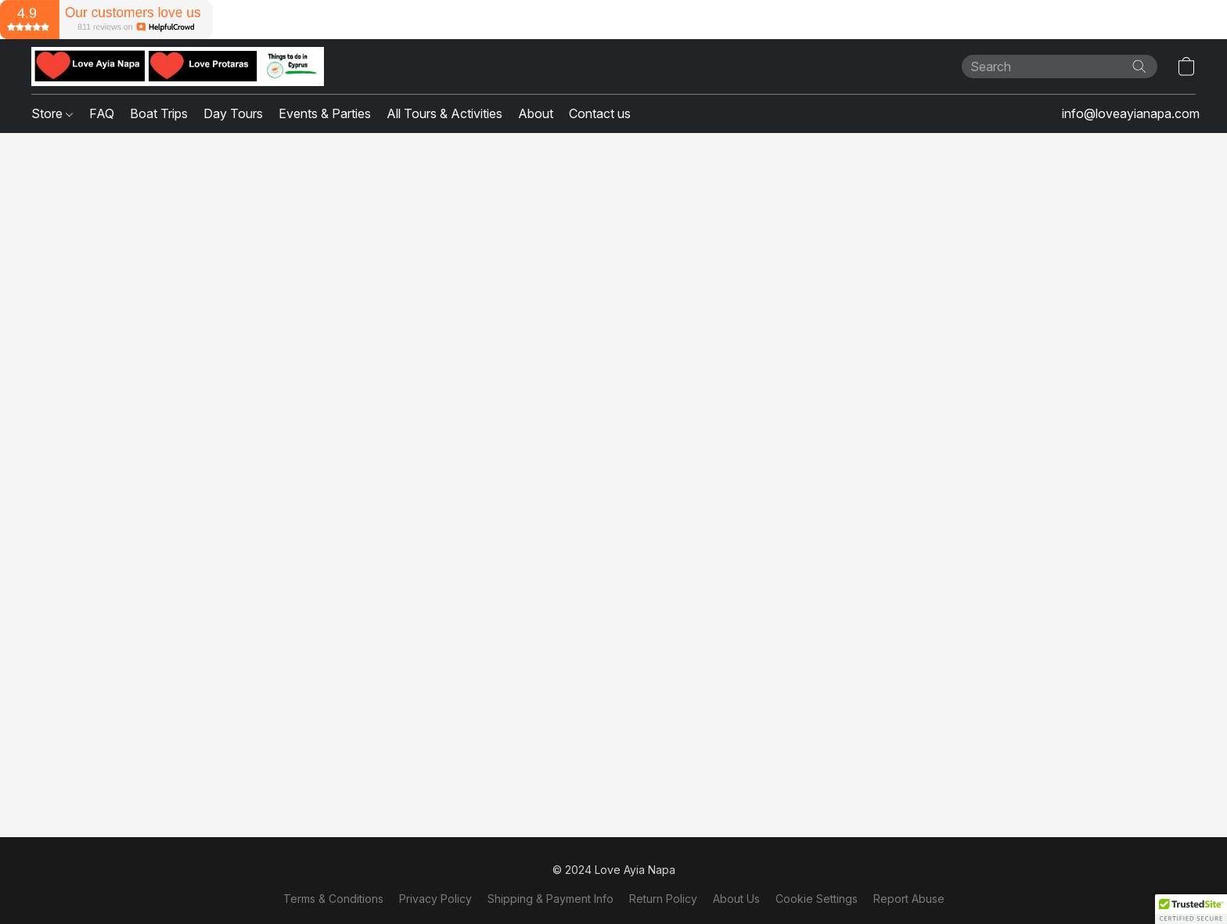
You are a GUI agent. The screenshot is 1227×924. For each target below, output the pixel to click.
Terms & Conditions (333, 898)
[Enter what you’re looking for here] (1059, 66)
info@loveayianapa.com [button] (1131, 113)
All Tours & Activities (444, 113)
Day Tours (233, 113)
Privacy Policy (435, 898)
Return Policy (663, 898)
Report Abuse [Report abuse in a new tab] (909, 898)
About (535, 113)
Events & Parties (325, 113)
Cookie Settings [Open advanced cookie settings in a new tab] (816, 898)
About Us (736, 898)
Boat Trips (159, 113)
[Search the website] (1139, 66)
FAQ (101, 113)
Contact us (600, 113)
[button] (177, 66)
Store (52, 113)
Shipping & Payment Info (551, 898)
